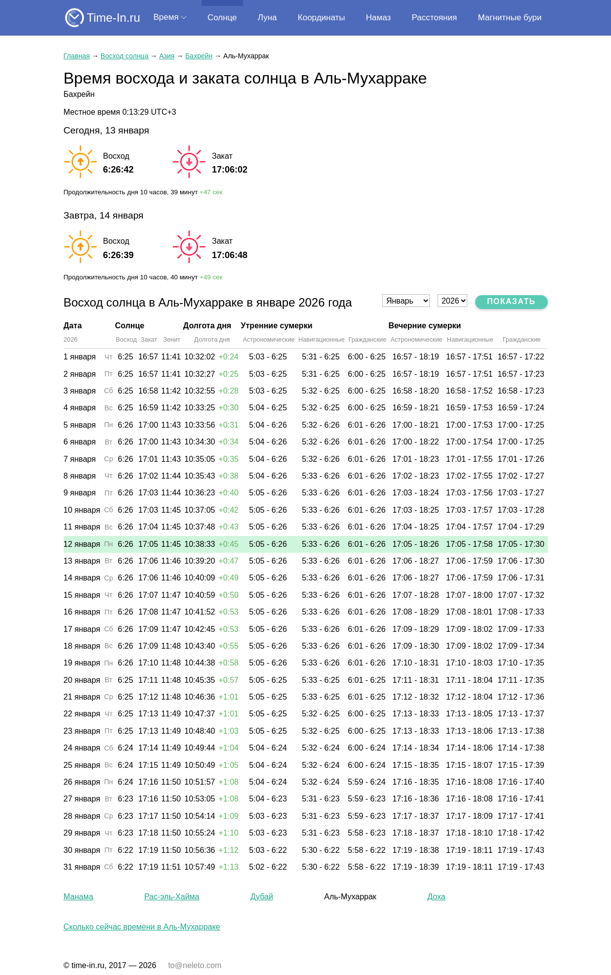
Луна (267, 17)
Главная (77, 56)
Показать (511, 301)
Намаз (378, 17)
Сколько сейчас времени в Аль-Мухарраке (142, 927)
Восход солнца (125, 56)
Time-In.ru (113, 17)
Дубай (261, 896)
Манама (78, 896)
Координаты (321, 17)
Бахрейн (198, 56)
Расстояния (434, 17)
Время (166, 17)
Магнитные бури (509, 17)
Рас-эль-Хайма (172, 896)
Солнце (222, 17)
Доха (436, 896)
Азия (166, 56)
